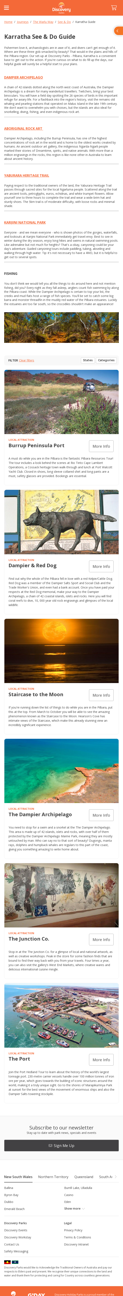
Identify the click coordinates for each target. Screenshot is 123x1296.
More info (101, 446)
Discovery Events (15, 1230)
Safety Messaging (16, 1251)
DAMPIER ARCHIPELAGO (23, 77)
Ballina (8, 1188)
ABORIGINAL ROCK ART (23, 128)
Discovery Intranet (76, 1244)
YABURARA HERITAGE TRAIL (26, 175)
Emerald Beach (14, 1209)
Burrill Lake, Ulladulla (78, 1188)
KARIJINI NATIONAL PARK (25, 222)
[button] (115, 1176)
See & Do (64, 22)
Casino (68, 1195)
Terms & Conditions (77, 1237)
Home (8, 22)
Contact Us (11, 1244)
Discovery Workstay (17, 1237)
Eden (67, 1202)
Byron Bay (11, 1195)
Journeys (23, 22)
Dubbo (8, 1202)
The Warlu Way (43, 22)
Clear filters (26, 360)
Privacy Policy (73, 1230)
